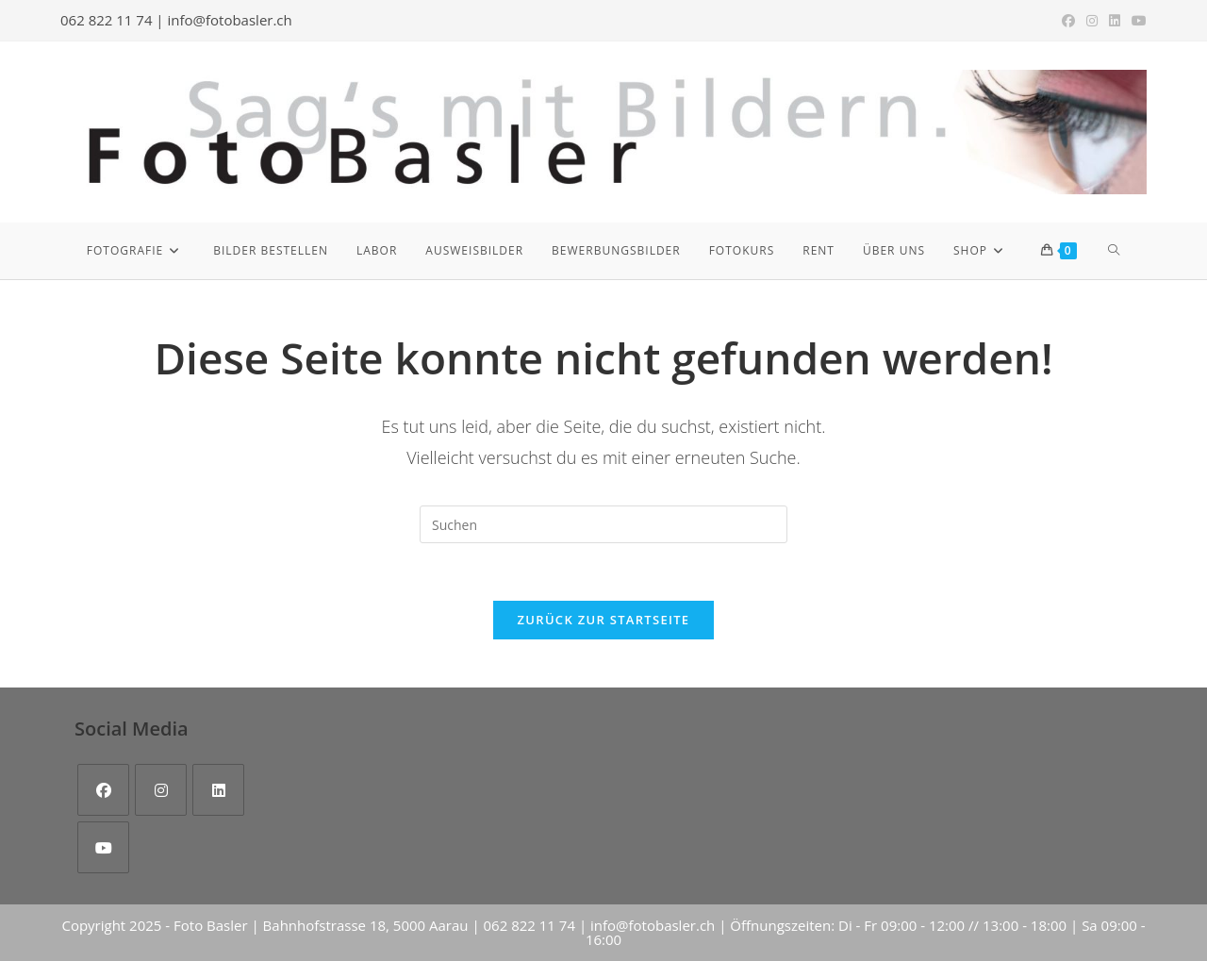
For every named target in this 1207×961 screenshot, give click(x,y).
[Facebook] (103, 790)
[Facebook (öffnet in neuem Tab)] (1068, 20)
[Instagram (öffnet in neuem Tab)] (1092, 20)
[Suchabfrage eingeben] (603, 524)
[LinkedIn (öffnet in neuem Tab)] (1114, 20)
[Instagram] (161, 790)
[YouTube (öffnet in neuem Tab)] (1136, 20)
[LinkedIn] (218, 790)
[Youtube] (103, 847)
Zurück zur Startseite (604, 619)
